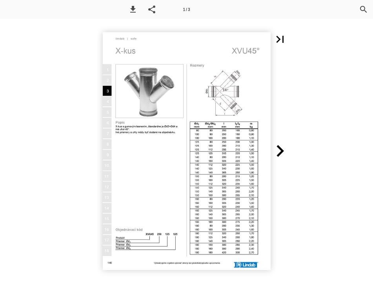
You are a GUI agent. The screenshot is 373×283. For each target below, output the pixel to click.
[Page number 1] (187, 9)
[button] (133, 9)
